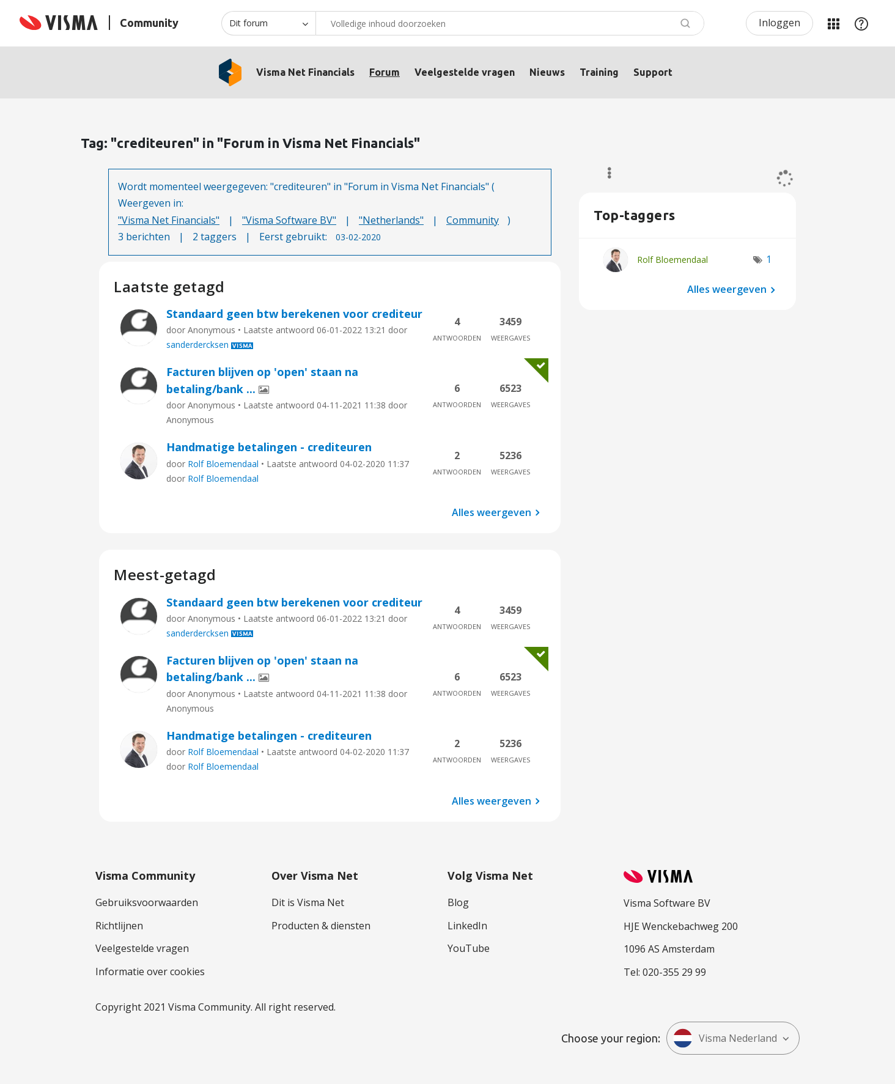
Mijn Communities (833, 23)
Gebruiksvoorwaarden (146, 902)
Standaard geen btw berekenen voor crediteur (294, 313)
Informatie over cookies (150, 971)
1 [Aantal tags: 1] (769, 259)
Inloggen (779, 22)
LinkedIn (467, 925)
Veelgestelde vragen (464, 72)
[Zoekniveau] (268, 23)
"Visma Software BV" (289, 220)
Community (472, 220)
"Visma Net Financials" (168, 220)
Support (652, 72)
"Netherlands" (391, 220)
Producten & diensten (320, 925)
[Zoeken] (509, 23)
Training (599, 72)
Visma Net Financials (305, 72)
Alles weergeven (491, 512)
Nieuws (547, 72)
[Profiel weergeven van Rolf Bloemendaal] (672, 259)
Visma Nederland (725, 1038)
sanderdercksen (197, 344)
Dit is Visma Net (307, 902)
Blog (458, 902)
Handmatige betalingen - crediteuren (269, 447)
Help (861, 23)
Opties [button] (603, 173)
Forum (384, 72)
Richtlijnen (119, 925)
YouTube (469, 948)
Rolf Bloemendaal (223, 464)
